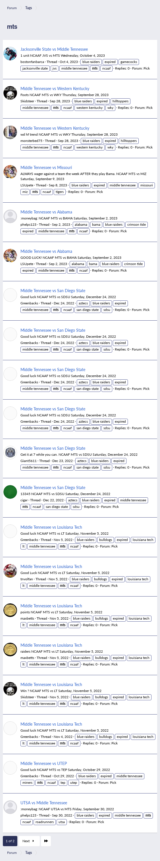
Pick (147, 68)
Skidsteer (27, 101)
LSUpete (26, 185)
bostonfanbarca (32, 61)
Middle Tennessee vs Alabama (46, 212)
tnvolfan (26, 579)
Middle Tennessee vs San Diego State (52, 290)
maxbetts (27, 618)
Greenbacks (29, 303)
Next (29, 840)
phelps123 (28, 224)
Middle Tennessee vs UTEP (43, 763)
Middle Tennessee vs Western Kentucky (54, 88)
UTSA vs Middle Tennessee (43, 802)
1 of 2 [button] (10, 840)
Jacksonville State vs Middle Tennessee (54, 49)
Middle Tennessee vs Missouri (46, 167)
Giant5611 (28, 460)
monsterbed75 (31, 140)
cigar (24, 500)
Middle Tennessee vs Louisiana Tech (51, 527)
